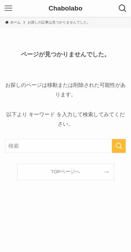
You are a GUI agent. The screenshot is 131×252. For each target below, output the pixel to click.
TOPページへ (65, 171)
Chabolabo (65, 8)
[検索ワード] (65, 146)
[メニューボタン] (8, 8)
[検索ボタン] (122, 8)
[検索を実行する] (119, 146)
